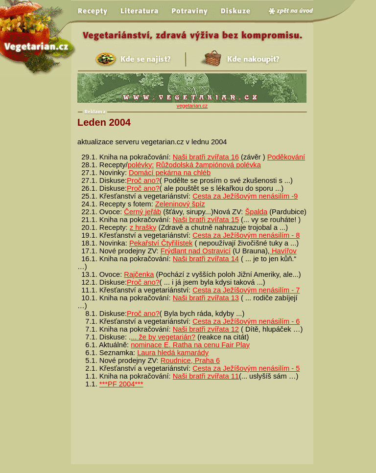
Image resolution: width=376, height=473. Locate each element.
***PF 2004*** (121, 384)
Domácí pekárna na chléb (170, 173)
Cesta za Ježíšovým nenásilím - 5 (246, 368)
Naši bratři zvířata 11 (206, 376)
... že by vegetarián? (163, 337)
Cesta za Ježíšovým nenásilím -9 (245, 196)
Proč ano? (143, 180)
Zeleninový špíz (180, 204)
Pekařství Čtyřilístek (161, 243)
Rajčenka (139, 274)
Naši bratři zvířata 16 (206, 157)
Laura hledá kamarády (173, 353)
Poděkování (286, 157)
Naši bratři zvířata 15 (206, 220)
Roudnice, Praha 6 (190, 360)
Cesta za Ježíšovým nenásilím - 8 (246, 235)
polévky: (141, 165)
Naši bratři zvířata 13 (206, 298)
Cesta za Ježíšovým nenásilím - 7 (246, 290)
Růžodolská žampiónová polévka (208, 165)
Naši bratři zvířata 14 (206, 259)
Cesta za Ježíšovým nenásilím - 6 (246, 321)
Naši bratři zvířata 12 (206, 329)
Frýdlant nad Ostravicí (196, 251)
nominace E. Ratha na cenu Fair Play (190, 345)
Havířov (283, 251)
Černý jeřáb (142, 212)
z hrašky (143, 227)
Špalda (256, 212)
